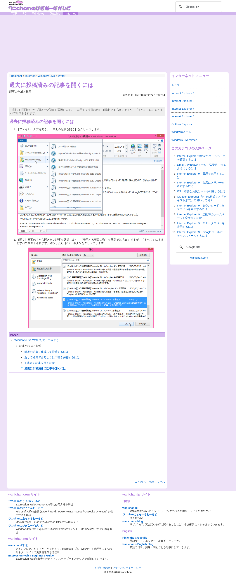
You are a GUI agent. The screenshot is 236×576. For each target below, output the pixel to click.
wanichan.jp (130, 507)
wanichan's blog (132, 521)
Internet (71, 13)
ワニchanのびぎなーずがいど (25, 525)
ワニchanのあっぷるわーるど (25, 518)
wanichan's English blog (137, 544)
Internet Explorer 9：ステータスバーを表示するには (201, 225)
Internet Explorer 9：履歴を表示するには (201, 175)
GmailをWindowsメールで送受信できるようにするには (201, 166)
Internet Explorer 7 (182, 108)
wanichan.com (199, 257)
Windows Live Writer (184, 139)
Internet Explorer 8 (182, 100)
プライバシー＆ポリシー (127, 567)
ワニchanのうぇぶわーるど (24, 501)
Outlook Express (181, 124)
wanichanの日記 (18, 545)
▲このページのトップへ (150, 482)
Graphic (55, 13)
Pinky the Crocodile (134, 537)
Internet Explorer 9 (182, 93)
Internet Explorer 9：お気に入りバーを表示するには (201, 184)
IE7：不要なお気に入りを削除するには (201, 191)
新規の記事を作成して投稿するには (46, 351)
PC (25, 13)
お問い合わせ (102, 567)
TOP (14, 13)
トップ (175, 85)
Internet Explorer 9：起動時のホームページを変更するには (201, 216)
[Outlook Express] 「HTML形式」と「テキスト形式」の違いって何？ (201, 198)
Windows (38, 13)
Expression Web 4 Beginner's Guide (31, 555)
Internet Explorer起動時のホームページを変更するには (201, 157)
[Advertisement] (118, 43)
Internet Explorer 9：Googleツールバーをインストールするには (201, 233)
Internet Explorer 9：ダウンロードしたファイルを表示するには (201, 207)
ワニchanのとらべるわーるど (139, 514)
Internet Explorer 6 (182, 116)
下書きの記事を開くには (39, 362)
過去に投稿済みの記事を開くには (45, 368)
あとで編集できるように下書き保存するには (52, 357)
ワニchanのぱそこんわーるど (25, 508)
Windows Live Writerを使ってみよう (36, 340)
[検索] (198, 7)
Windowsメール (181, 131)
